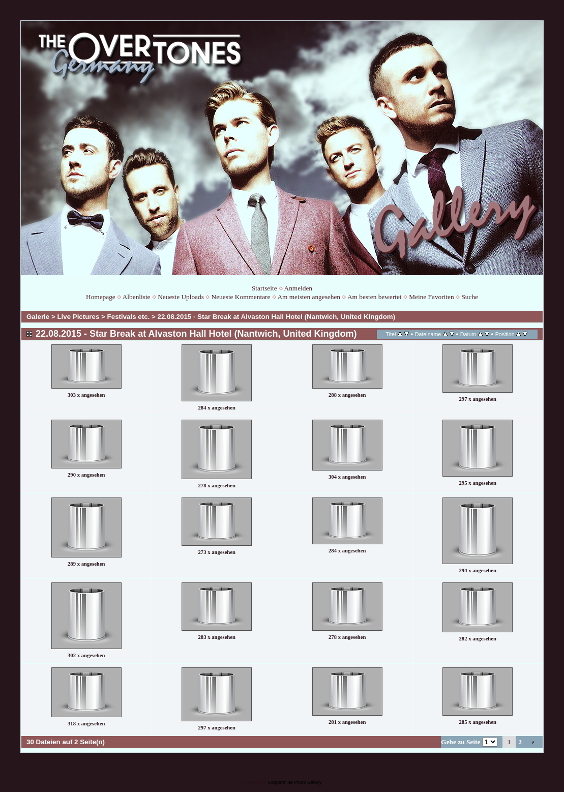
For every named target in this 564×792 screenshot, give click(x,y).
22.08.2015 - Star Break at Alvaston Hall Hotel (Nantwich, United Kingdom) (277, 316)
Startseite (264, 288)
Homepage (100, 297)
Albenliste (137, 297)
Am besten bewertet (374, 297)
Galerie (37, 316)
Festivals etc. (128, 316)
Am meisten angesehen (308, 297)
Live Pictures (78, 316)
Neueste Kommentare (241, 297)
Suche (469, 297)
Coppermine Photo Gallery (294, 782)
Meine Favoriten (431, 297)
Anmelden (298, 288)
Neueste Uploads (181, 297)
